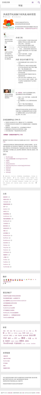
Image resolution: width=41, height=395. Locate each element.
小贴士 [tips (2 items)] (33, 338)
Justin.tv (5, 209)
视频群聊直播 (6, 204)
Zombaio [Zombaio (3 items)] (33, 343)
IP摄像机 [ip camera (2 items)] (19, 333)
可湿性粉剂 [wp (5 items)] (17, 343)
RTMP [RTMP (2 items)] (19, 338)
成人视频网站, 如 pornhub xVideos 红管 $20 (14, 300)
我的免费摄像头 (26, 176)
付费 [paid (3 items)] (16, 335)
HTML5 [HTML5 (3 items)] (15, 333)
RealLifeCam (6, 235)
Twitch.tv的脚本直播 (8, 317)
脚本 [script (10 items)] (23, 338)
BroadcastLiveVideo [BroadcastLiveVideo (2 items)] (19, 331)
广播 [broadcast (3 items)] (14, 331)
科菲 (10, 181)
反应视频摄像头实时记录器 (10, 303)
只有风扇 (33, 176)
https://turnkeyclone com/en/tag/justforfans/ (18, 165)
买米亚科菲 (22, 178)
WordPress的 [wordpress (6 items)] (8, 343)
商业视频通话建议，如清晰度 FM (11, 298)
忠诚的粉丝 (20, 181)
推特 (4, 365)
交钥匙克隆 (6, 2)
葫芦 (4, 206)
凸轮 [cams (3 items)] (30, 331)
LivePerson (6, 216)
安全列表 (5, 242)
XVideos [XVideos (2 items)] (23, 343)
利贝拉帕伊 (14, 181)
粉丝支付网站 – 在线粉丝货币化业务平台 (27, 28)
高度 (7, 179)
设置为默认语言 (7, 281)
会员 (30, 181)
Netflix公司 (6, 221)
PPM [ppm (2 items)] (12, 338)
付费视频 (20, 92)
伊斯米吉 (23, 179)
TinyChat (5, 247)
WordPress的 (9, 157)
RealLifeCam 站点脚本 (9, 308)
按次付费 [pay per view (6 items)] (32, 335)
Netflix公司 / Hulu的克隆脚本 (10, 312)
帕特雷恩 (5, 226)
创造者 (27, 178)
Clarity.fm (13, 176)
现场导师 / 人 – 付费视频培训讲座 (11, 315)
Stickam (5, 245)
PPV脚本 (5, 363)
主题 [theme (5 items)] (29, 338)
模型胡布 (8, 183)
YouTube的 (6, 267)
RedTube (5, 238)
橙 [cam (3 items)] (24, 331)
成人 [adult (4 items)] (4, 331)
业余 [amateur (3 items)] (11, 331)
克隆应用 (5, 356)
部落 (32, 183)
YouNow (5, 262)
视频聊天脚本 (6, 368)
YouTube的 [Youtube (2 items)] (28, 343)
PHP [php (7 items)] (5, 338)
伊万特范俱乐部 (29, 179)
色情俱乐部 (6, 228)
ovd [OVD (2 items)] (13, 335)
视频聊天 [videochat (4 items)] (7, 341)
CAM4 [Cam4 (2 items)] (27, 331)
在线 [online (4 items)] (10, 335)
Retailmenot (6, 240)
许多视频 (26, 181)
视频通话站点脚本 (7, 305)
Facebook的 (6, 361)
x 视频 (4, 257)
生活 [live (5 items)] (23, 333)
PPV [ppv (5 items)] (15, 338)
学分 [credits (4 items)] (9, 333)
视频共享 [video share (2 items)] (12, 341)
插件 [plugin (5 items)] (9, 338)
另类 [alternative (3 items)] (8, 331)
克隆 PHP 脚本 (7, 358)
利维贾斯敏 (19, 176)
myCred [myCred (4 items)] (5, 335)
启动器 (6, 181)
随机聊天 (5, 197)
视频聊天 (9, 178)
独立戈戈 (11, 179)
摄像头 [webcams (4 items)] (27, 341)
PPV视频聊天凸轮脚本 (8, 310)
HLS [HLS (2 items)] (12, 333)
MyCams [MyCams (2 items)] (31, 333)
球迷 (36, 178)
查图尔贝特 (7, 176)
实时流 (5, 211)
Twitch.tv (5, 250)
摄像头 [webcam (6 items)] (21, 341)
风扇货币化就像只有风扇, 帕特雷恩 (19, 14)
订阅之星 (25, 183)
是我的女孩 (17, 179)
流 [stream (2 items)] (26, 338)
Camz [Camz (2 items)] (33, 331)
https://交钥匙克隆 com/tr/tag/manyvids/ (16, 158)
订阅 (29, 183)
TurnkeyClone (17, 16)
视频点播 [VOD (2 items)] (16, 341)
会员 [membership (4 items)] (27, 333)
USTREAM (6, 252)
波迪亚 (20, 183)
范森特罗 (32, 178)
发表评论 (5, 184)
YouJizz (5, 259)
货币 (12, 183)
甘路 (4, 179)
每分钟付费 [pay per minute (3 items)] (25, 335)
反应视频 (5, 233)
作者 (18, 178)
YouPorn (5, 264)
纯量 (4, 230)
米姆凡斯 (16, 183)
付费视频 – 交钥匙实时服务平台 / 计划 (13, 134)
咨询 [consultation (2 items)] (6, 333)
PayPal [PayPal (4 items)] (20, 335)
